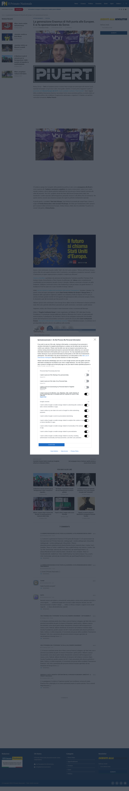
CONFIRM (51, 444)
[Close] (95, 340)
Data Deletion (54, 451)
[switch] (86, 375)
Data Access (64, 451)
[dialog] (64, 396)
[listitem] (64, 371)
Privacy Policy (74, 451)
